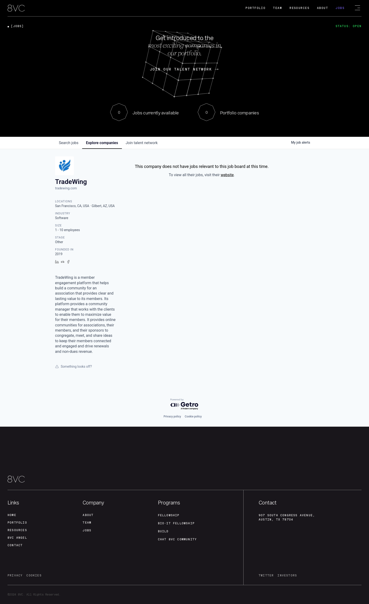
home (12, 515)
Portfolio (255, 8)
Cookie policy (193, 416)
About (322, 8)
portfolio (17, 522)
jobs (68, 143)
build (163, 531)
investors (287, 575)
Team (277, 8)
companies (102, 143)
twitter (266, 575)
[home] (16, 8)
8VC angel (17, 537)
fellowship (169, 515)
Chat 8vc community (177, 539)
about (88, 515)
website (227, 175)
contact (15, 545)
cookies (33, 575)
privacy (15, 575)
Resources (299, 8)
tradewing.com (66, 188)
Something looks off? (73, 366)
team (87, 522)
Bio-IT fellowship (176, 523)
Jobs (340, 8)
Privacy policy (172, 416)
